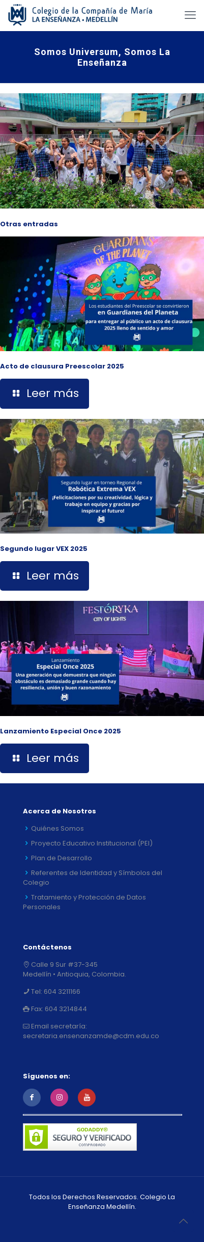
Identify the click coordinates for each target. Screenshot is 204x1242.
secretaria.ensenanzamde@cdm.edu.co (91, 1036)
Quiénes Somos (57, 828)
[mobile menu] (190, 15)
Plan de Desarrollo (61, 858)
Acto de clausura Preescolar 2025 (62, 366)
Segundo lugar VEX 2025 (44, 548)
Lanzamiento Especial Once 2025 (60, 731)
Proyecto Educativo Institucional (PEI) (92, 843)
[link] (102, 150)
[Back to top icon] (183, 1221)
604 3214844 (65, 1009)
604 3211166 (61, 991)
